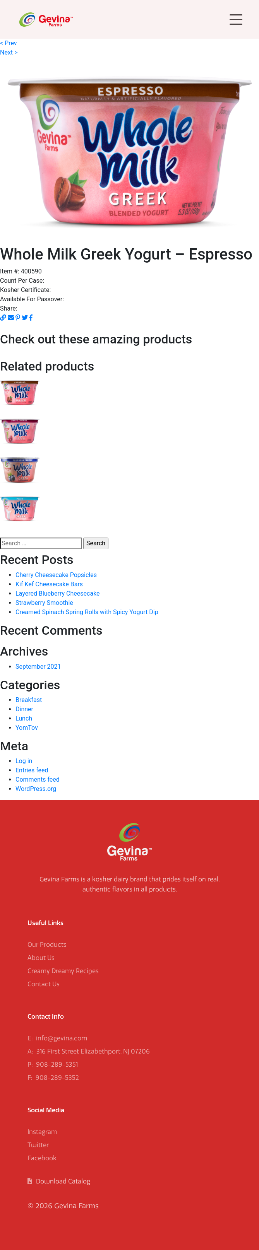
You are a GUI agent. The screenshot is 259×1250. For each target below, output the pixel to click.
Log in (23, 761)
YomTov (26, 727)
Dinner (24, 709)
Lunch (23, 718)
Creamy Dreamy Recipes (63, 971)
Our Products (47, 944)
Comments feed (37, 779)
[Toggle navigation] (236, 19)
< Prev (8, 43)
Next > (8, 52)
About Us (41, 957)
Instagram (42, 1132)
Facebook (42, 1158)
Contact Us (43, 984)
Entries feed (31, 770)
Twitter (38, 1145)
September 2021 (38, 666)
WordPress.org (35, 788)
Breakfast (28, 700)
